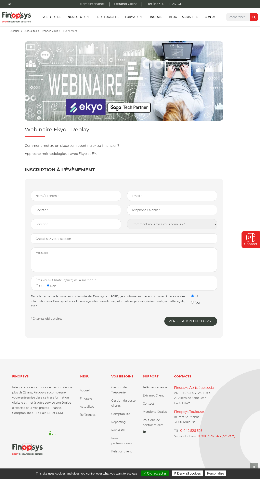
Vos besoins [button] (51, 16)
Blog (173, 16)
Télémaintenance (91, 4)
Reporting (118, 422)
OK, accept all (155, 473)
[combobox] (124, 238)
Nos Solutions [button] (79, 16)
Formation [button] (133, 16)
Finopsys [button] (155, 16)
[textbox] (129, 238)
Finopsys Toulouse (189, 412)
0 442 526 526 (191, 431)
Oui (40, 286)
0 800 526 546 (171, 4)
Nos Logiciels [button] (107, 16)
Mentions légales (155, 412)
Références (87, 415)
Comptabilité (120, 414)
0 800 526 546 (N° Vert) (216, 436)
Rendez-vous (51, 30)
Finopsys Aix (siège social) (195, 388)
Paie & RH (118, 430)
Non (51, 286)
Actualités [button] (190, 16)
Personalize (215, 473)
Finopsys (86, 398)
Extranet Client (125, 4)
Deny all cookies (187, 473)
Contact (211, 16)
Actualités (32, 30)
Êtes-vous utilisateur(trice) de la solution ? (66, 280)
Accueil (16, 30)
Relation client (121, 451)
